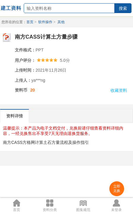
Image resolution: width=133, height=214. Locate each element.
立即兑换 (116, 188)
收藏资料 (118, 90)
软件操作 (45, 22)
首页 (29, 22)
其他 (61, 22)
